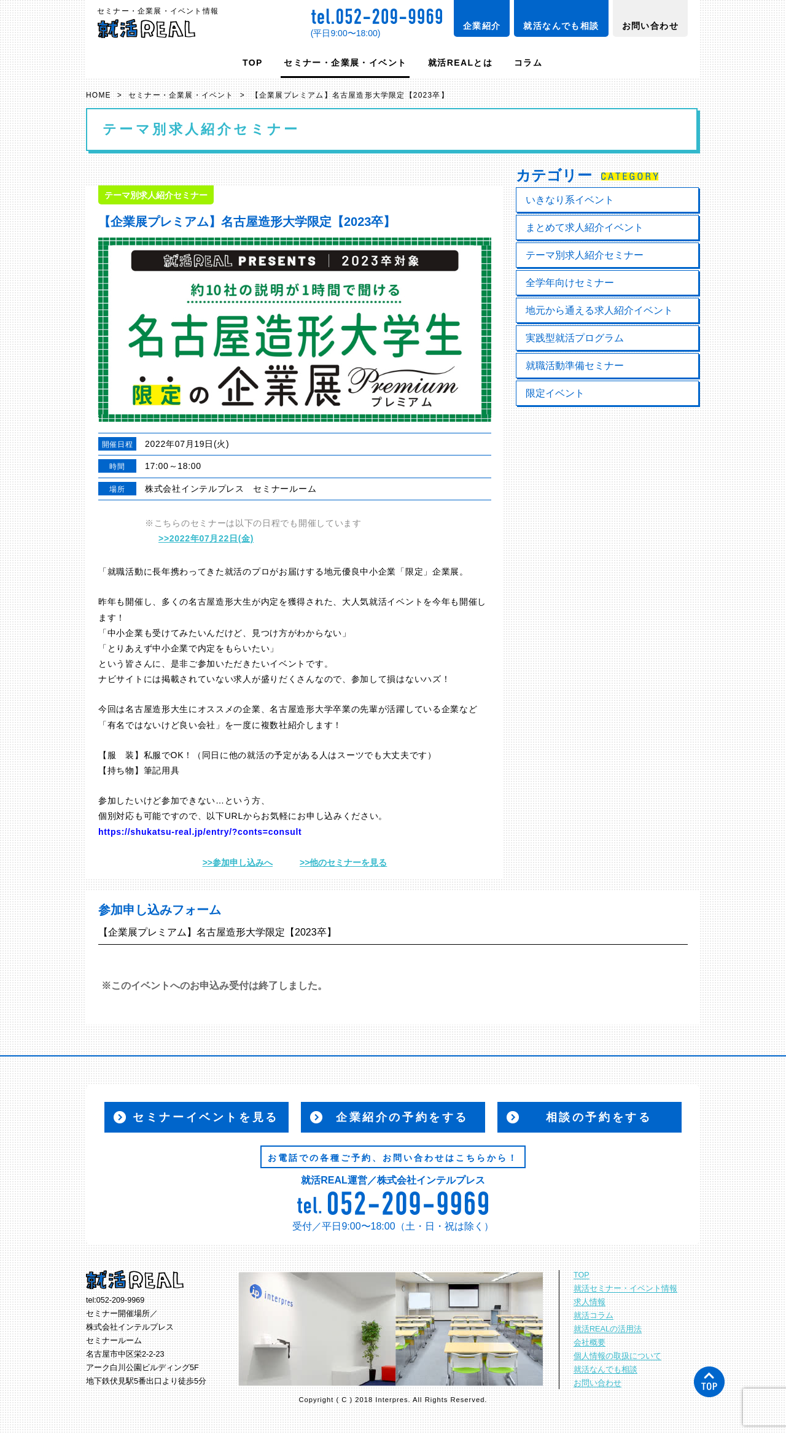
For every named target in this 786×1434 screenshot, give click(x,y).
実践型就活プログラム (575, 338)
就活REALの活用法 (608, 1329)
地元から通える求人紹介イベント (599, 310)
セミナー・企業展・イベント (345, 63)
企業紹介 (482, 26)
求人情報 (589, 1302)
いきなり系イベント (570, 200)
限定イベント (555, 393)
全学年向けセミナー (570, 282)
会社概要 (589, 1342)
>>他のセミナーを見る (343, 862)
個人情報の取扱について (617, 1356)
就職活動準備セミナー (575, 365)
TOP (253, 63)
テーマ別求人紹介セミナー (585, 255)
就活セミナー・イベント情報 (625, 1288)
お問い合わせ (650, 26)
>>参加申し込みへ (238, 862)
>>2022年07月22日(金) (206, 538)
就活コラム (593, 1315)
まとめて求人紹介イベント (585, 227)
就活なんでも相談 (561, 26)
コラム (528, 63)
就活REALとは (460, 63)
